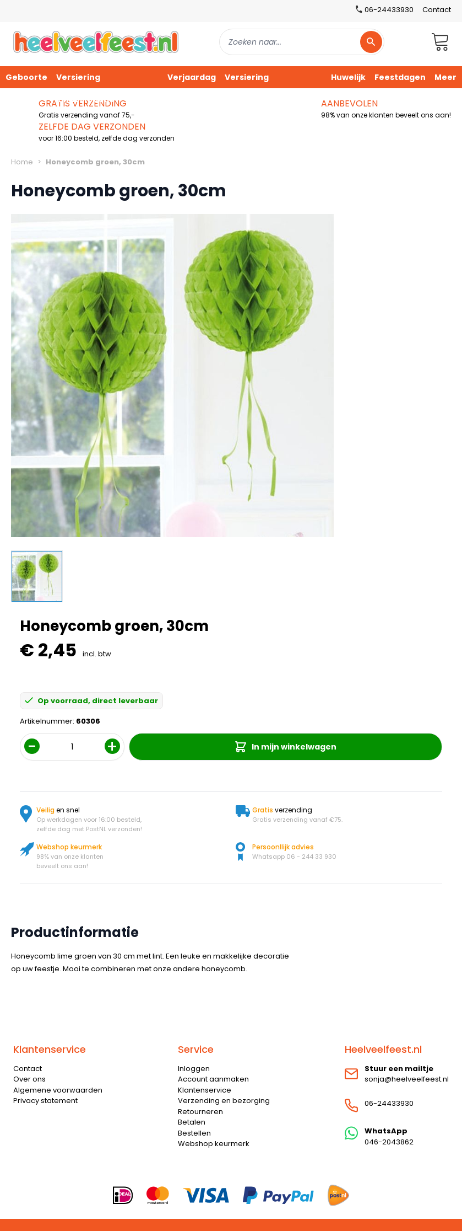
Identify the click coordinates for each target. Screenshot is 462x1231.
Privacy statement (45, 1100)
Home (22, 162)
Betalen (191, 1122)
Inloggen (194, 1068)
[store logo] (95, 41)
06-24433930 (389, 1103)
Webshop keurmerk (213, 1143)
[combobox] (301, 42)
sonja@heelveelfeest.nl (407, 1079)
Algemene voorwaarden (57, 1090)
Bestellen (194, 1133)
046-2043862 (389, 1142)
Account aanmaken (213, 1079)
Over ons (29, 1079)
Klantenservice (204, 1090)
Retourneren (200, 1111)
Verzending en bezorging (224, 1100)
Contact (436, 9)
